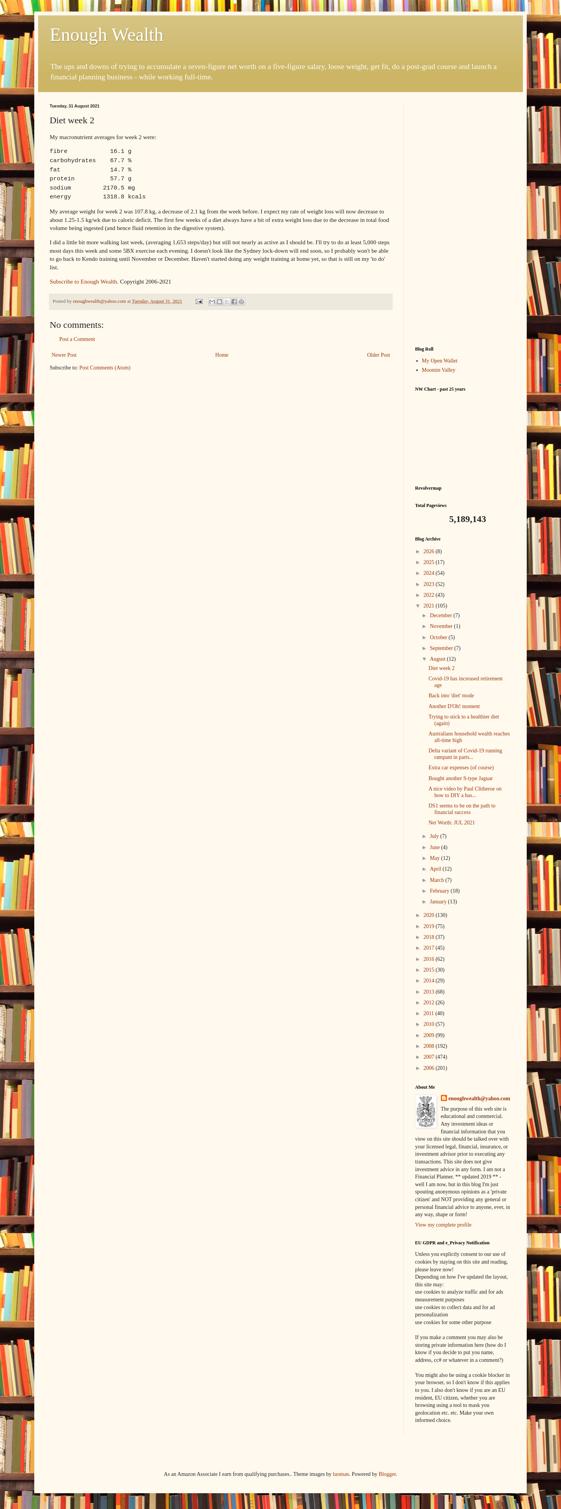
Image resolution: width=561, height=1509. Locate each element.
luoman (341, 1474)
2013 (430, 992)
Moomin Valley (438, 370)
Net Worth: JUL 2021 (452, 823)
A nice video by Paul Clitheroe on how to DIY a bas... (465, 792)
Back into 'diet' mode (451, 695)
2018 (430, 937)
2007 (430, 1057)
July (435, 836)
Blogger (387, 1474)
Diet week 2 (442, 668)
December (441, 615)
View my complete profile (443, 1225)
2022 (430, 595)
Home (221, 355)
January (439, 902)
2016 (430, 959)
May (435, 858)
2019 (430, 926)
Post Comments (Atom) (105, 368)
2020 (430, 915)
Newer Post (64, 355)
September (442, 648)
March (437, 880)
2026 (430, 551)
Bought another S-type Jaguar (461, 778)
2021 (430, 606)
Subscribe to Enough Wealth (83, 281)
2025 (430, 562)
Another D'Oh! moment (454, 706)
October (439, 637)
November (442, 626)
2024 (430, 573)
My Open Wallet (440, 361)
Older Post (378, 355)
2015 (430, 970)
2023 (430, 584)
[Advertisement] (463, 219)
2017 (430, 948)
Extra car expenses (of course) (461, 767)
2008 (430, 1046)
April (436, 869)
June (435, 847)
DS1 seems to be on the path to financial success (462, 809)
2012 (430, 1002)
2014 (430, 981)
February (440, 891)
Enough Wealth (106, 34)
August (438, 659)
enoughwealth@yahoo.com (479, 1098)
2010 (430, 1024)
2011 (429, 1013)
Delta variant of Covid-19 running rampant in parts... (465, 754)
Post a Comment (77, 339)
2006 (430, 1068)
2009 (430, 1035)
